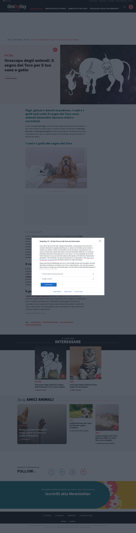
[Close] (100, 241)
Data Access (68, 291)
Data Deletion (57, 291)
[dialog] (68, 266)
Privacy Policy (79, 291)
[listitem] (68, 274)
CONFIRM (49, 284)
